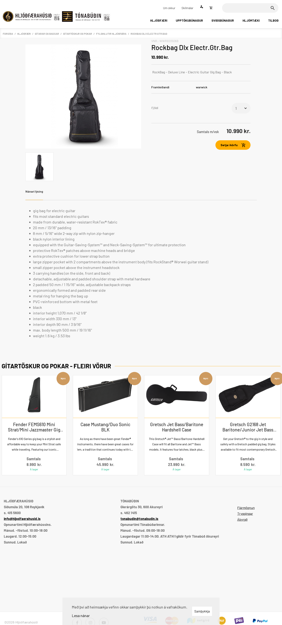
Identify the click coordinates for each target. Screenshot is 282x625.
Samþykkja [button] (202, 611)
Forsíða (8, 33)
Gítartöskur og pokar (77, 33)
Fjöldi (154, 108)
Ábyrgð (242, 519)
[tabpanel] (141, 273)
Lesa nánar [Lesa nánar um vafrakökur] (81, 615)
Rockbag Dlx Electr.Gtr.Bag (149, 33)
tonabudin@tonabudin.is (139, 519)
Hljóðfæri (24, 33)
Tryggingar (245, 513)
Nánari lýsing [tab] (34, 191)
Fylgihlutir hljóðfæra (111, 33)
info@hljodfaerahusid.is (22, 519)
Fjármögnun (246, 508)
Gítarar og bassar (47, 33)
